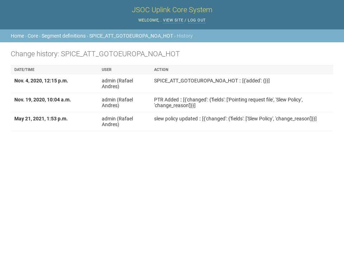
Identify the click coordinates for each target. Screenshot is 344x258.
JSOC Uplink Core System (172, 9)
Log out (197, 20)
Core (33, 36)
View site (173, 20)
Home (17, 36)
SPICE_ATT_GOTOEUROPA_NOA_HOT (131, 36)
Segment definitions (64, 36)
